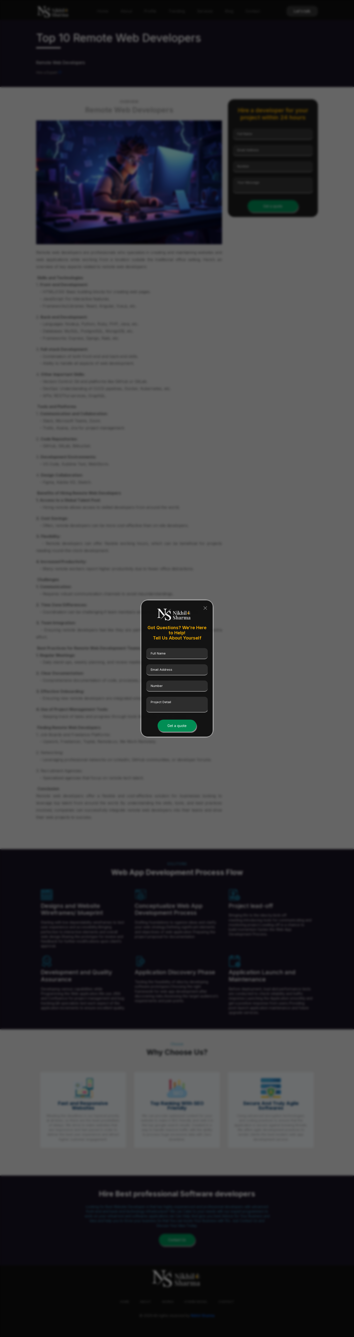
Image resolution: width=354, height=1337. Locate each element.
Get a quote (177, 726)
